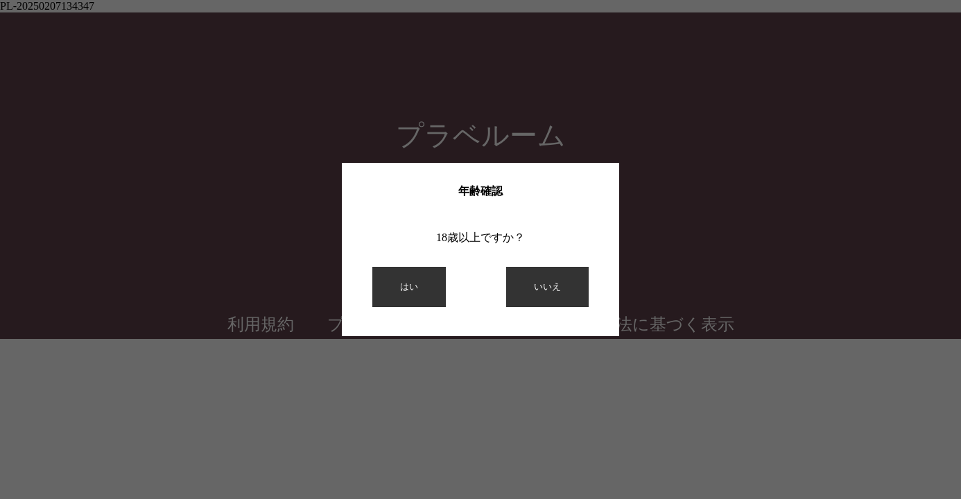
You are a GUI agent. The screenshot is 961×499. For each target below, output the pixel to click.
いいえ (547, 286)
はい (409, 286)
